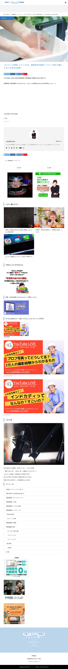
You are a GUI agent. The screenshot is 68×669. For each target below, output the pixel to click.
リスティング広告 (11, 518)
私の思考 (9, 543)
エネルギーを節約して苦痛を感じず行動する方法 (16, 474)
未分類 (9, 547)
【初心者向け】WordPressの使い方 (15, 493)
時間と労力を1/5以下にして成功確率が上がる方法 (17, 480)
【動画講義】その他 (11, 502)
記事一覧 (58, 141)
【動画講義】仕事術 (11, 522)
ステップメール (12, 535)
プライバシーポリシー (34, 661)
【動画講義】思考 (10, 527)
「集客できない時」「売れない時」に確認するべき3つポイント (20, 471)
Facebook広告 (10, 514)
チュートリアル (12, 539)
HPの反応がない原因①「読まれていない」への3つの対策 (19, 468)
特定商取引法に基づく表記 (34, 658)
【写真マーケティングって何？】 (14, 489)
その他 (7, 552)
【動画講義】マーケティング (13, 160)
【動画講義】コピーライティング (14, 497)
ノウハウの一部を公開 (12, 531)
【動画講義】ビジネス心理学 (13, 506)
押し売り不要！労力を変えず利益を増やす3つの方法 (17, 477)
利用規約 (34, 655)
